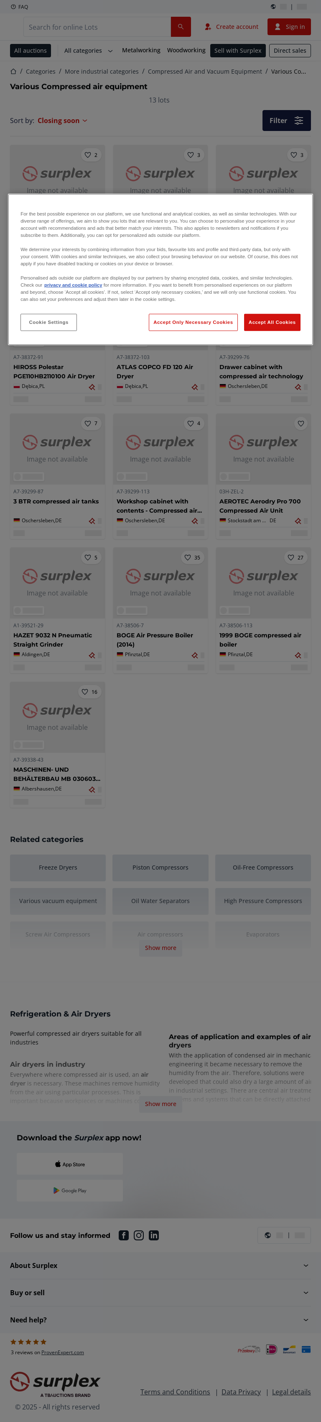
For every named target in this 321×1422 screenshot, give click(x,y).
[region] (160, 270)
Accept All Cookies (272, 321)
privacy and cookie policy (73, 284)
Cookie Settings (49, 321)
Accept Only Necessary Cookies (193, 321)
